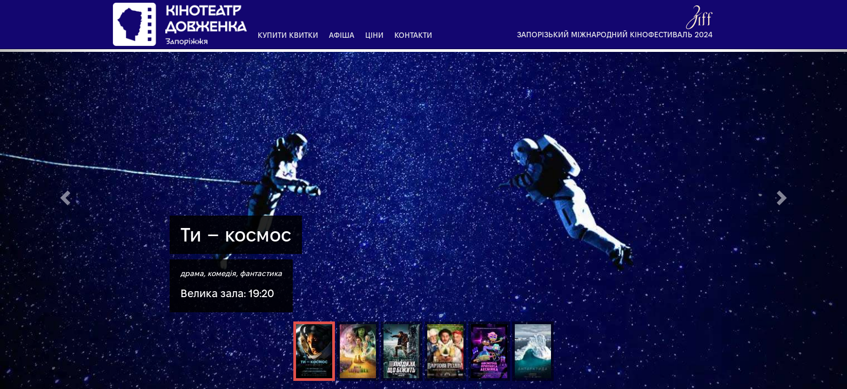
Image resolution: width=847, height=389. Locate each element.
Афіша (341, 35)
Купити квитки (288, 35)
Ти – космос (235, 234)
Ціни (374, 35)
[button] (63, 194)
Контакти (413, 35)
